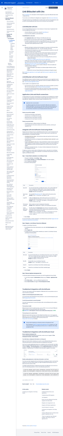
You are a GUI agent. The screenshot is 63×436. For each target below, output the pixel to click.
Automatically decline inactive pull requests (10, 203)
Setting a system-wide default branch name (10, 199)
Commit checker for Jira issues (11, 60)
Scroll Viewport (34, 425)
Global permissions (10, 29)
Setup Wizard (44, 32)
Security (49, 432)
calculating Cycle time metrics (30, 136)
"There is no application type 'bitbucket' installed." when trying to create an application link (49, 417)
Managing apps (10, 88)
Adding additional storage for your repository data (10, 168)
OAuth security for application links (49, 72)
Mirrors (8, 110)
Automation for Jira (32, 141)
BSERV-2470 (26, 310)
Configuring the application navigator (10, 85)
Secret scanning (10, 127)
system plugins (33, 64)
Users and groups (10, 21)
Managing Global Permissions (29, 297)
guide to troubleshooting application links (41, 324)
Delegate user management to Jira (48, 402)
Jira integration (11, 38)
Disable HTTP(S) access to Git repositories (10, 107)
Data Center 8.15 (53, 7)
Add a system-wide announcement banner (10, 172)
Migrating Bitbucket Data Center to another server (10, 71)
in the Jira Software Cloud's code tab (48, 139)
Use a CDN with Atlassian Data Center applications (10, 185)
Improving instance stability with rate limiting (10, 181)
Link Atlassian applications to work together (32, 72)
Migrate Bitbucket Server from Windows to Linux (10, 75)
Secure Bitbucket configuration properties (10, 208)
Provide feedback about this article (42, 384)
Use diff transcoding (10, 129)
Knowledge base (29, 2)
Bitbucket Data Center (10, 220)
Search (53, 3)
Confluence (28, 425)
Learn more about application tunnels (32, 81)
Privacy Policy (36, 432)
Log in (56, 2)
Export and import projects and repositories (10, 115)
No (33, 384)
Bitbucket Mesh (10, 112)
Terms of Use (43, 432)
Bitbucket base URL (38, 194)
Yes (31, 384)
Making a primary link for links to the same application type (36, 63)
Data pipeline (9, 210)
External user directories (53, 17)
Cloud (47, 7)
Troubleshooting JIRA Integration (48, 395)
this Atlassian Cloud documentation (43, 86)
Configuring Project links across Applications (10, 177)
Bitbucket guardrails (10, 152)
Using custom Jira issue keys (27, 318)
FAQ (6, 224)
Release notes (8, 222)
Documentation (21, 2)
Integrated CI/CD (9, 215)
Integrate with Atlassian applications (9, 35)
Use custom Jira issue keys (11, 53)
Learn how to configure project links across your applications (38, 59)
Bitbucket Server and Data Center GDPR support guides (9, 227)
